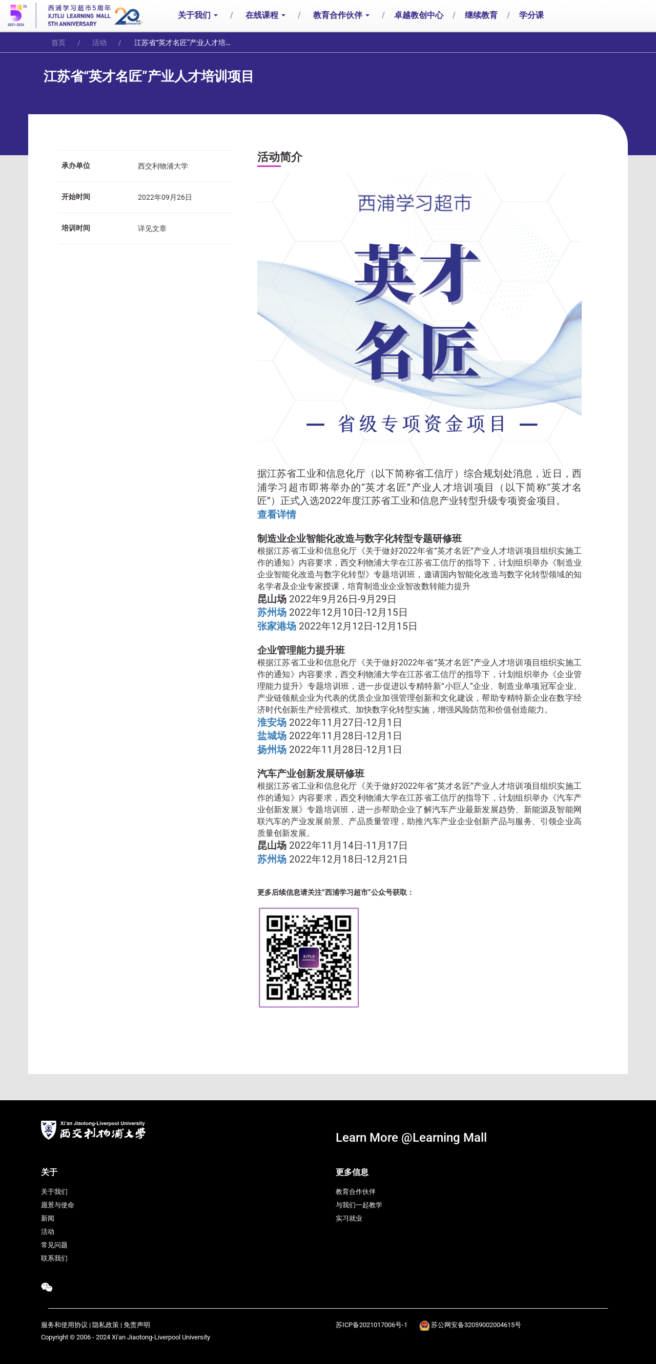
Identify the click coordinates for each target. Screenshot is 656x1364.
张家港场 (278, 626)
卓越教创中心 (418, 15)
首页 (58, 42)
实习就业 (349, 1218)
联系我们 (54, 1258)
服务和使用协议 (64, 1325)
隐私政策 (105, 1325)
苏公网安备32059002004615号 (476, 1325)
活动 (99, 42)
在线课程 (265, 15)
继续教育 (481, 15)
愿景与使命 (57, 1205)
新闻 (47, 1218)
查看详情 (276, 514)
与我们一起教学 (359, 1205)
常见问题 (54, 1245)
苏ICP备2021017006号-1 (371, 1325)
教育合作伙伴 (341, 15)
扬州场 (273, 750)
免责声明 (137, 1325)
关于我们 (198, 15)
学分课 (531, 15)
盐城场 (273, 736)
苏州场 (273, 612)
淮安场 (273, 722)
